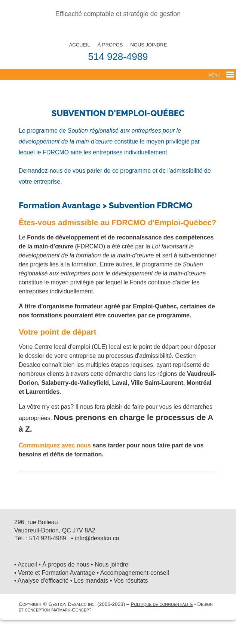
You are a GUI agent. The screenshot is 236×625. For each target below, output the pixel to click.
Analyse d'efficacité (43, 580)
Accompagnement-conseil (134, 573)
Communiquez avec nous (55, 445)
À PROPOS (110, 45)
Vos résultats (131, 580)
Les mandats (91, 580)
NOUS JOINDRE (148, 45)
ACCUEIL (79, 45)
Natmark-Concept (71, 610)
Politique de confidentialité (162, 604)
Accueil (27, 564)
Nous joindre (111, 564)
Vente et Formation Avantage (56, 573)
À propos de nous (65, 564)
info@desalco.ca (97, 538)
